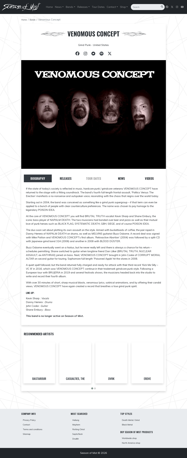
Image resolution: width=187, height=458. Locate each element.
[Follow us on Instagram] (177, 8)
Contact (28, 421)
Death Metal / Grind (133, 415)
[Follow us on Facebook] (167, 8)
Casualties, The (75, 380)
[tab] (38, 179)
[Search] (145, 8)
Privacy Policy (31, 415)
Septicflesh (79, 433)
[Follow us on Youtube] (182, 8)
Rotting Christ (81, 427)
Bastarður (39, 380)
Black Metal (129, 421)
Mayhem (78, 421)
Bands (34, 19)
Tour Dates (98, 8)
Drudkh (77, 439)
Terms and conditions (35, 427)
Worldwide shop (131, 436)
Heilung (77, 415)
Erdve (147, 380)
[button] (92, 395)
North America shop (133, 442)
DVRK (111, 380)
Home (49, 8)
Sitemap (28, 433)
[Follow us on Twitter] (172, 8)
